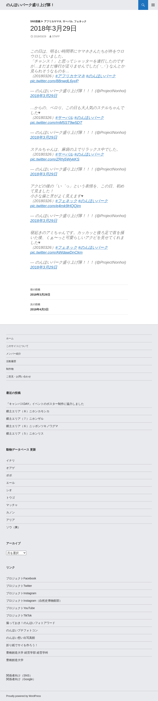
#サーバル (64, 117)
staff (56, 36)
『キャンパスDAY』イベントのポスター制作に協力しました (45, 403)
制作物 (10, 369)
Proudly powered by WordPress (23, 696)
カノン (10, 512)
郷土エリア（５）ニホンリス (25, 433)
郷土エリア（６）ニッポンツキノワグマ (32, 426)
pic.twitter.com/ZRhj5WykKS (54, 159)
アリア (10, 519)
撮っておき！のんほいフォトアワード (30, 623)
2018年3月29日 (43, 96)
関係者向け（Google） (21, 679)
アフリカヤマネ (52, 21)
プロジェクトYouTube (20, 608)
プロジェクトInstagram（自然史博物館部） (34, 600)
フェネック (80, 21)
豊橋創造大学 (14, 660)
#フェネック (66, 201)
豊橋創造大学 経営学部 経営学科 (27, 652)
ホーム (10, 338)
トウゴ (10, 497)
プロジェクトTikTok (19, 615)
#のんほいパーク (101, 76)
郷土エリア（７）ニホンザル (25, 418)
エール (10, 482)
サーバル (68, 21)
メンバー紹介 (13, 353)
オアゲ (10, 468)
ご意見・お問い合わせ (18, 376)
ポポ (9, 475)
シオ (9, 490)
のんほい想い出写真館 (20, 637)
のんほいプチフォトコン (22, 630)
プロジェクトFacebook (21, 578)
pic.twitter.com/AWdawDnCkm (56, 252)
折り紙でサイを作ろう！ (22, 645)
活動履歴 (11, 361)
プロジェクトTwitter (19, 585)
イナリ (10, 460)
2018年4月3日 (79, 306)
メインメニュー (153, 5)
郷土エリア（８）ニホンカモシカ (27, 411)
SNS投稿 (35, 21)
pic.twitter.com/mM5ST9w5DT (56, 122)
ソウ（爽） (13, 527)
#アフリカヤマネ (70, 76)
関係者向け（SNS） (19, 675)
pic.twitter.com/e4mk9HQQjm (55, 206)
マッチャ (12, 505)
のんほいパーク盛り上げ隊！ (30, 5)
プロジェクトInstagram (21, 593)
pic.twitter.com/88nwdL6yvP (54, 81)
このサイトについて (17, 346)
